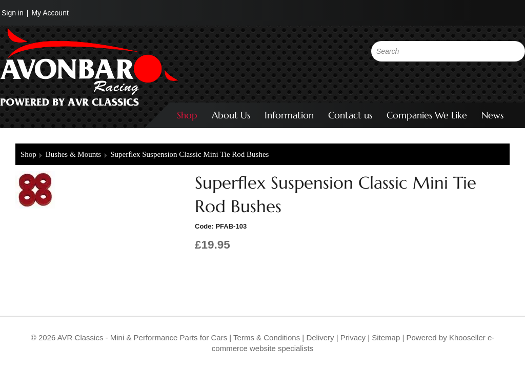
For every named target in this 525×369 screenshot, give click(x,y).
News (492, 115)
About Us (231, 115)
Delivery (320, 337)
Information (289, 115)
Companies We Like (427, 115)
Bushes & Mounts (73, 154)
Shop (187, 115)
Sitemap (387, 337)
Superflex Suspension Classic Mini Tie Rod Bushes (189, 154)
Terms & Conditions (265, 337)
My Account (49, 13)
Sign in (13, 13)
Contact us (350, 115)
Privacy (352, 337)
